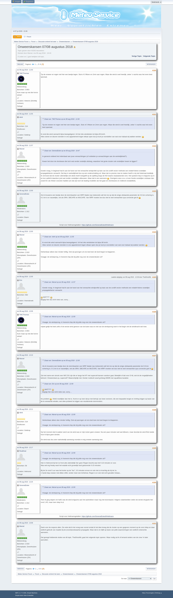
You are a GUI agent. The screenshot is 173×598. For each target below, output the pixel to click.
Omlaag (20, 64)
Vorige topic (137, 56)
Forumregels (150, 593)
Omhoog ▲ (158, 593)
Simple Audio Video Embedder (24, 595)
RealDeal (22, 451)
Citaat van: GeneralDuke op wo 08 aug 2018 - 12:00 (62, 360)
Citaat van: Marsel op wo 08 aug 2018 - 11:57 (59, 282)
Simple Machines (32, 593)
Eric (20, 280)
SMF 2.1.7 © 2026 (20, 593)
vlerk (21, 117)
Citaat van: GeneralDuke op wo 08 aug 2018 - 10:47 (62, 151)
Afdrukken (151, 64)
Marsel (21, 149)
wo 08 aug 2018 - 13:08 (25, 523)
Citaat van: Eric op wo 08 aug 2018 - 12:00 (58, 384)
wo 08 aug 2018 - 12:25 (25, 482)
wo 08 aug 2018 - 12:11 (25, 409)
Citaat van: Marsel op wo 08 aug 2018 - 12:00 (59, 316)
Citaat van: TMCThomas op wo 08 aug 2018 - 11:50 (62, 119)
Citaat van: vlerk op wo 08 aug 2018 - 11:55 (59, 237)
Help (143, 593)
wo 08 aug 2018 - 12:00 (25, 190)
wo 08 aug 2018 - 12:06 (25, 311)
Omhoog (20, 569)
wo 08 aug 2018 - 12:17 (25, 447)
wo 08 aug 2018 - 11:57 (25, 145)
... (37, 64)
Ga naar (124, 578)
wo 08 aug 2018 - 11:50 (25, 70)
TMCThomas (24, 73)
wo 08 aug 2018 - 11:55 (25, 114)
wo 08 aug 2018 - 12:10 (25, 355)
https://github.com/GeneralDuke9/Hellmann (98, 225)
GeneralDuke (24, 194)
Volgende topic (149, 56)
